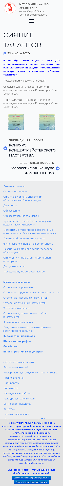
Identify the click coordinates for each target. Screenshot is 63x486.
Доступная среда (14, 266)
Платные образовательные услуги (24, 238)
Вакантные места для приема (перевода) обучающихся (28, 250)
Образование (11, 210)
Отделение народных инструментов (25, 297)
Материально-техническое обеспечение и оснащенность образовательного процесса (29, 231)
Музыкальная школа (16, 282)
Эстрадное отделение (17, 308)
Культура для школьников (19, 398)
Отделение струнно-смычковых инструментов (31, 292)
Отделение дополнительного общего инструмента (26, 315)
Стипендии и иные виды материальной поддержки (27, 259)
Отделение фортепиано (18, 287)
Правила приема (13, 377)
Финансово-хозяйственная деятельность (28, 243)
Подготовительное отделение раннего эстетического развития (27, 329)
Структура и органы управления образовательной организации (22, 198)
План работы (11, 383)
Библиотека (10, 388)
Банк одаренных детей (17, 403)
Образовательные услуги (18, 362)
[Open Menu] (31, 21)
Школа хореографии (17, 341)
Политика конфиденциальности (30, 482)
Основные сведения (15, 191)
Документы (10, 205)
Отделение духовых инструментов (24, 302)
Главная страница (14, 186)
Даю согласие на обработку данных (30, 478)
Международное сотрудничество (24, 271)
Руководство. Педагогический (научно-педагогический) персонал (27, 223)
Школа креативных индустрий (23, 351)
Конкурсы (9, 409)
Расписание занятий (15, 367)
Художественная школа (19, 336)
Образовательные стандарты (21, 215)
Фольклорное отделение (18, 322)
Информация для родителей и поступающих (30, 372)
